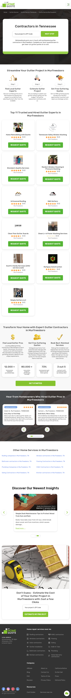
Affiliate (29, 668)
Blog (28, 672)
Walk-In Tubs (54, 647)
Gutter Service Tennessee (29, 12)
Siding (52, 643)
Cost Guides (31, 692)
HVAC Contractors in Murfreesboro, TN (49, 467)
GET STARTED (35, 383)
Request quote (18, 145)
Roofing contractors (35, 635)
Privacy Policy (46, 680)
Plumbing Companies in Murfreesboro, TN (16, 467)
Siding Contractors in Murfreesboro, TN (15, 473)
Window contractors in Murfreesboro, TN (50, 456)
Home (5, 12)
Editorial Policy (60, 680)
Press (57, 676)
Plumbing (53, 651)
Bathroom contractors (36, 651)
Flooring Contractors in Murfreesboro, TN (50, 461)
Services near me (46, 692)
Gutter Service (14, 12)
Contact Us (45, 672)
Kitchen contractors (35, 655)
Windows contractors (35, 639)
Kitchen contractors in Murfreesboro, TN (50, 473)
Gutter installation (34, 647)
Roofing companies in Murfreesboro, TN (15, 456)
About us (44, 668)
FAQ (28, 676)
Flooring (52, 639)
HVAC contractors (56, 635)
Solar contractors (34, 643)
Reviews (30, 680)
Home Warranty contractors (55, 655)
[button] (29, 436)
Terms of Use (45, 676)
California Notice (61, 668)
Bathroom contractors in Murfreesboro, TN (16, 461)
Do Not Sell (59, 672)
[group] (35, 512)
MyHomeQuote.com (11, 691)
